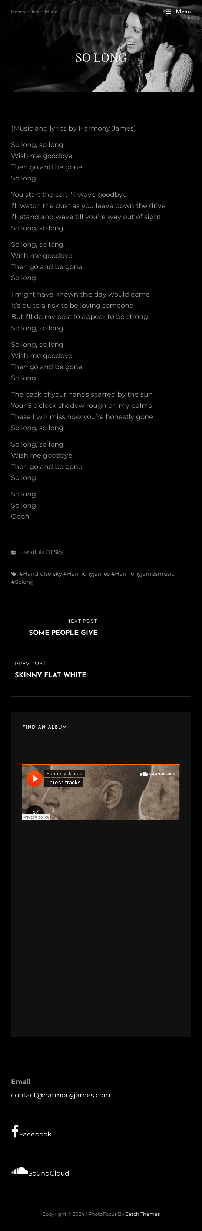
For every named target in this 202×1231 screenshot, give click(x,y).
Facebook (31, 1131)
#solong (22, 581)
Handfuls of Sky (41, 552)
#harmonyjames (86, 573)
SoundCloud (40, 1170)
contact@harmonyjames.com (60, 1095)
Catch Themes (142, 1214)
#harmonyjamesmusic (142, 573)
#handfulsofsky (40, 573)
